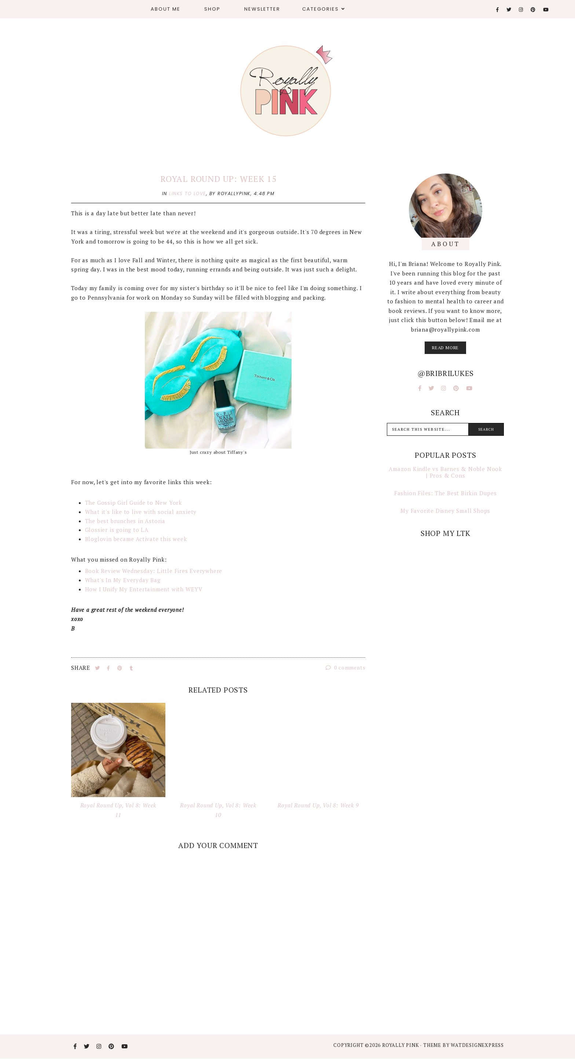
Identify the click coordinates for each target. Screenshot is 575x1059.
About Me (165, 9)
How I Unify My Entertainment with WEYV (143, 589)
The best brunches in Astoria (125, 521)
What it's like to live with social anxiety (141, 511)
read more (445, 347)
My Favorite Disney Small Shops (445, 510)
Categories (320, 9)
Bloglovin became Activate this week (136, 539)
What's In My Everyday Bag (123, 580)
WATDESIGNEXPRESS (477, 1045)
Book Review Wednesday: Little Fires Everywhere (154, 570)
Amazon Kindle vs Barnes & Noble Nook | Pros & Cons (445, 472)
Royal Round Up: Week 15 (218, 179)
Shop (212, 9)
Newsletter (262, 9)
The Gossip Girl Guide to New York (133, 502)
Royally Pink (401, 1045)
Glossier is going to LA (117, 529)
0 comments (346, 667)
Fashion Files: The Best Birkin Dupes (445, 493)
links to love (187, 193)
